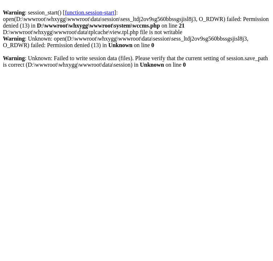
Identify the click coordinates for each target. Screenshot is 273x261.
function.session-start (89, 12)
